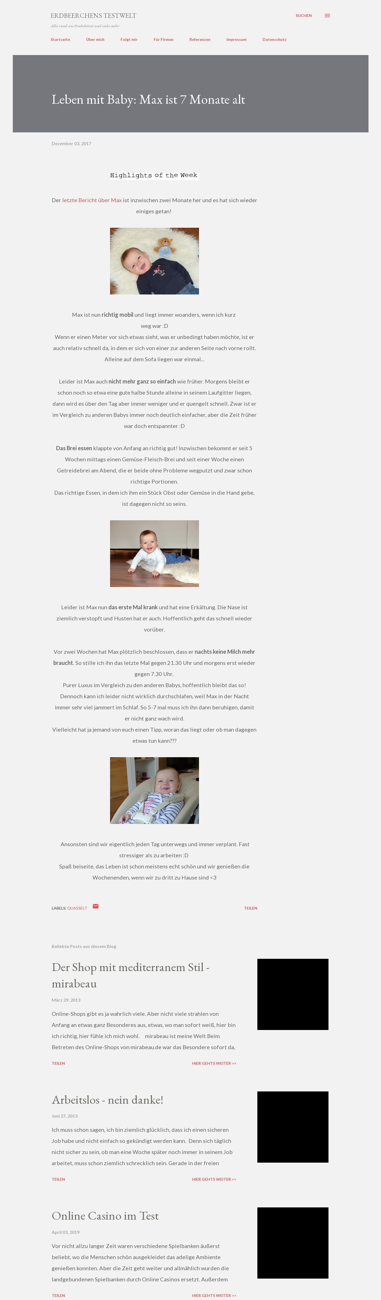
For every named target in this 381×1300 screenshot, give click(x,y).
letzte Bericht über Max (92, 200)
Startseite (60, 39)
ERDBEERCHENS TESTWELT (93, 15)
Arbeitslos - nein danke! (107, 1099)
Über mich (95, 39)
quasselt (77, 908)
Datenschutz (275, 39)
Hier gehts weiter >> (214, 1063)
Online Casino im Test (105, 1215)
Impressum (236, 39)
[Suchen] (304, 15)
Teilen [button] (250, 908)
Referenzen (200, 39)
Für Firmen (163, 39)
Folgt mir (129, 39)
